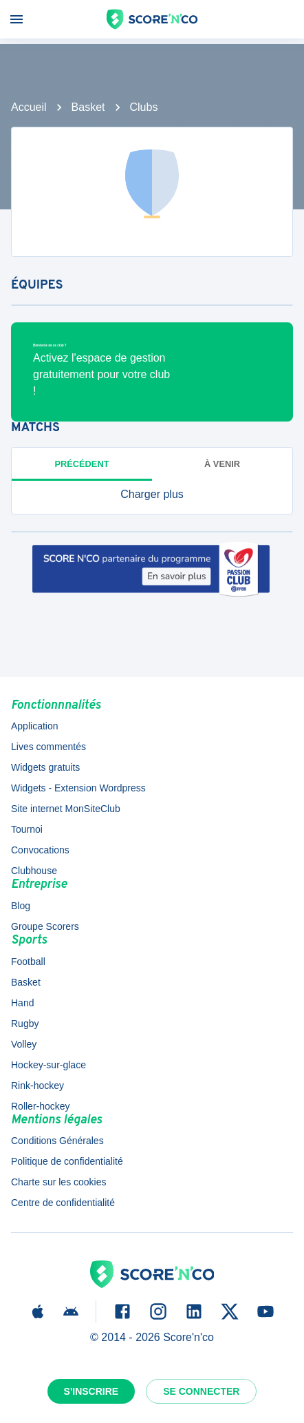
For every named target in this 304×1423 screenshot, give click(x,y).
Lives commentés (48, 746)
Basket (88, 107)
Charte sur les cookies (59, 1181)
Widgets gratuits (45, 767)
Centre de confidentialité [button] (63, 1202)
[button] (152, 494)
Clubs (144, 107)
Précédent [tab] (82, 464)
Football (28, 961)
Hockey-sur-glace (48, 1064)
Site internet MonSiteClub (65, 808)
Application (34, 725)
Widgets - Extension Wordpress (78, 787)
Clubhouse (34, 870)
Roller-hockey (40, 1106)
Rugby (25, 1023)
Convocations (40, 849)
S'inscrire (91, 1391)
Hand (22, 1002)
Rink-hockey (37, 1085)
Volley (23, 1044)
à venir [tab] (222, 464)
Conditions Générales (57, 1140)
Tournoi (27, 829)
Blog (20, 905)
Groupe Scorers (45, 926)
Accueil (29, 107)
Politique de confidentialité (67, 1161)
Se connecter (201, 1391)
